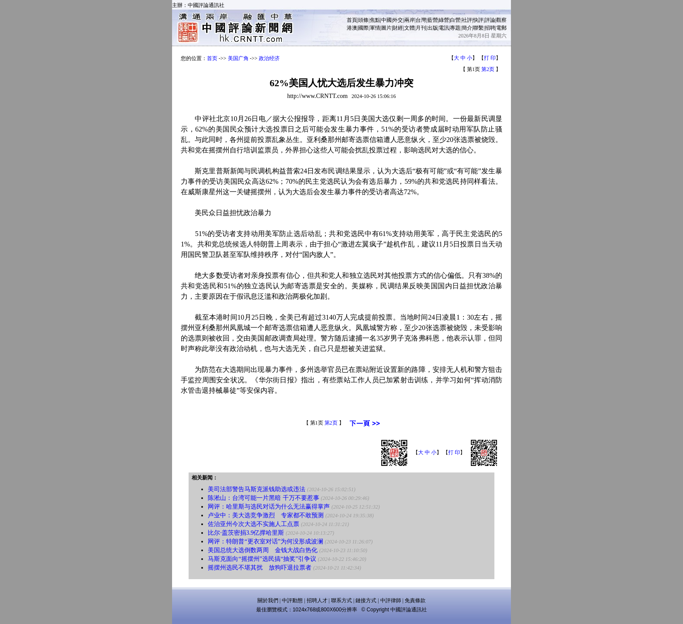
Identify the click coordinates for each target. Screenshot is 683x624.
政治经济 (269, 58)
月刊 (421, 28)
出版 (432, 28)
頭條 (363, 20)
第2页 (487, 69)
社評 (467, 20)
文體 (409, 28)
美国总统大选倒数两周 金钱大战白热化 (263, 550)
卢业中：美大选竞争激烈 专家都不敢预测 (266, 515)
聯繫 (478, 28)
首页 (212, 58)
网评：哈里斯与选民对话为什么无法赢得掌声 (269, 506)
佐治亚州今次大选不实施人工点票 (253, 524)
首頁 (352, 20)
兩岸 (409, 20)
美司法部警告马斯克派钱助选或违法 (256, 489)
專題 (455, 28)
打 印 (490, 58)
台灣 (421, 20)
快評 (478, 20)
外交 (397, 20)
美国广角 (238, 58)
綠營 (444, 20)
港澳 (352, 28)
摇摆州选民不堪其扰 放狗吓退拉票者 (259, 567)
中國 (386, 20)
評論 (490, 20)
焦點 (375, 20)
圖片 (386, 28)
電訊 (444, 28)
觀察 (501, 20)
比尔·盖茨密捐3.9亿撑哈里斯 (246, 533)
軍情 (375, 28)
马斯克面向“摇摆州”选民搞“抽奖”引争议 (262, 559)
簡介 (467, 28)
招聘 (490, 28)
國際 (363, 28)
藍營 (432, 20)
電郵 (501, 28)
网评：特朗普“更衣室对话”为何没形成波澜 (265, 541)
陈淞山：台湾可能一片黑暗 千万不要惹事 (263, 498)
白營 (455, 20)
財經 (397, 28)
